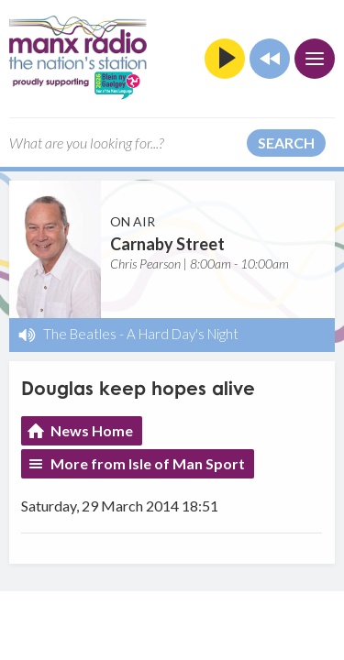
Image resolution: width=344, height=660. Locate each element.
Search (286, 142)
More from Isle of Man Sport (147, 463)
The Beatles (80, 333)
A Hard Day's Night (183, 333)
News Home (91, 430)
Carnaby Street (167, 244)
